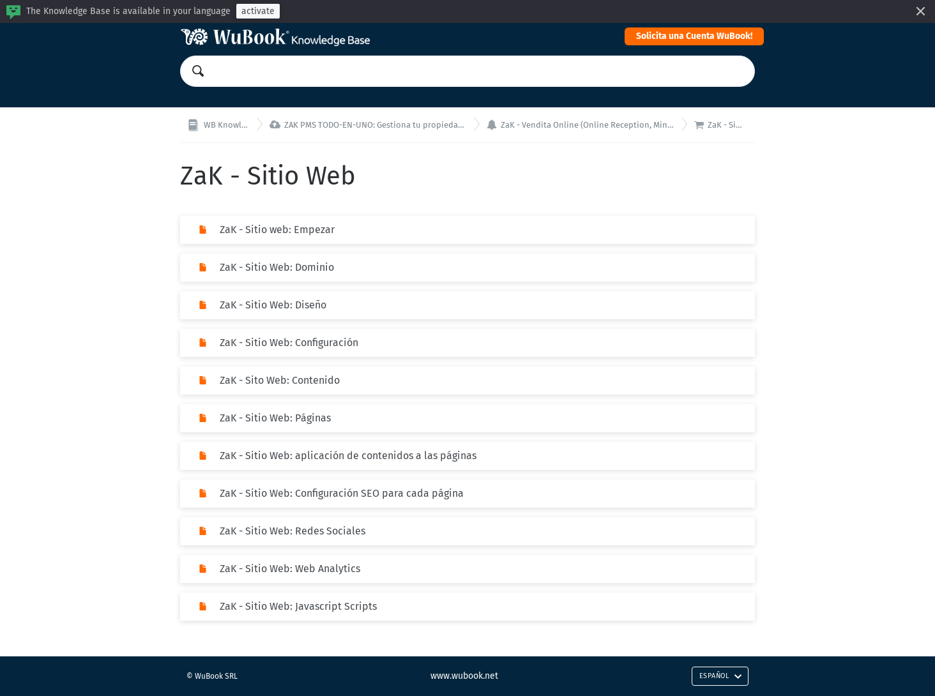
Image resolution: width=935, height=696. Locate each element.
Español (720, 676)
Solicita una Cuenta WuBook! (694, 36)
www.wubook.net (464, 675)
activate (258, 11)
